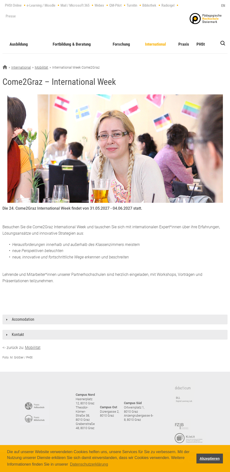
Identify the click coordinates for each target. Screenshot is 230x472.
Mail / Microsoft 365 (75, 5)
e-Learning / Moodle (41, 5)
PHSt (200, 44)
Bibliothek (149, 5)
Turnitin (132, 5)
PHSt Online (13, 5)
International (155, 44)
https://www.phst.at (205, 18)
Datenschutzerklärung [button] (89, 464)
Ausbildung (19, 44)
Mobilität (41, 67)
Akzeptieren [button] (210, 458)
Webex (99, 5)
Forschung (121, 44)
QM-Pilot (115, 5)
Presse (11, 16)
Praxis (183, 44)
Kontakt (18, 334)
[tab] (115, 319)
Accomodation (23, 319)
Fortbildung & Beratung (72, 44)
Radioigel (167, 5)
